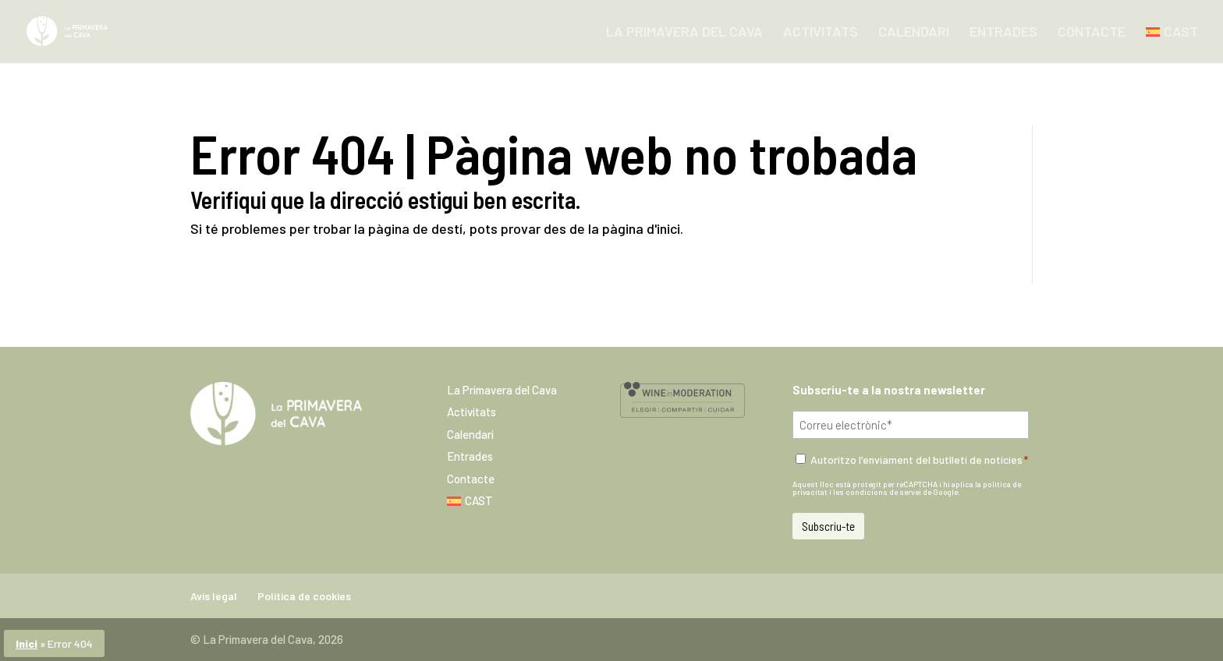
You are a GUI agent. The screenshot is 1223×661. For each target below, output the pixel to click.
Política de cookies (304, 596)
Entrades (1003, 33)
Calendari (913, 33)
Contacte (1092, 33)
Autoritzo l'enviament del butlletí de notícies (919, 459)
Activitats (820, 33)
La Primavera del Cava (684, 33)
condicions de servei (883, 492)
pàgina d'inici (641, 228)
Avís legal (213, 596)
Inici (26, 643)
